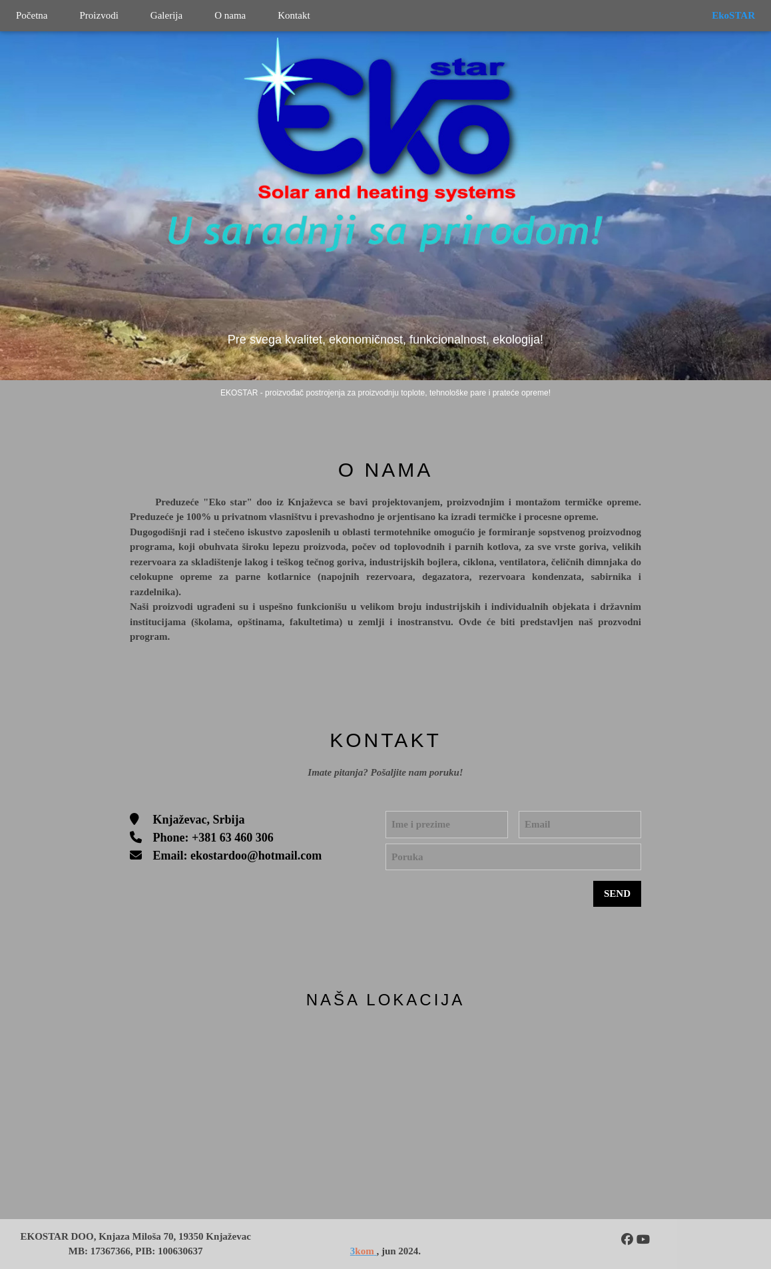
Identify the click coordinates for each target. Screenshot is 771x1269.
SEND (617, 893)
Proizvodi (98, 15)
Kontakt (294, 15)
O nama (230, 15)
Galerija (166, 15)
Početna (31, 15)
